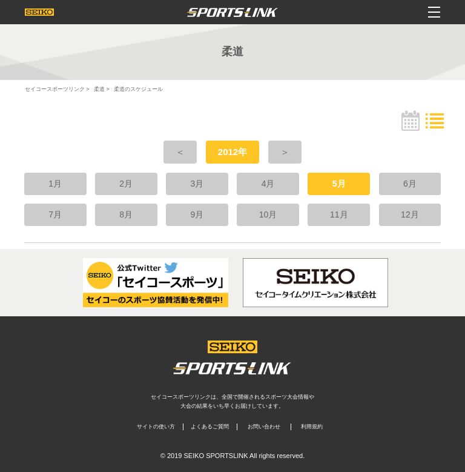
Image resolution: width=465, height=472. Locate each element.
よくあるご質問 (210, 427)
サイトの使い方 (156, 427)
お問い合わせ (264, 427)
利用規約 (312, 427)
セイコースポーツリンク (55, 89)
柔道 (99, 89)
